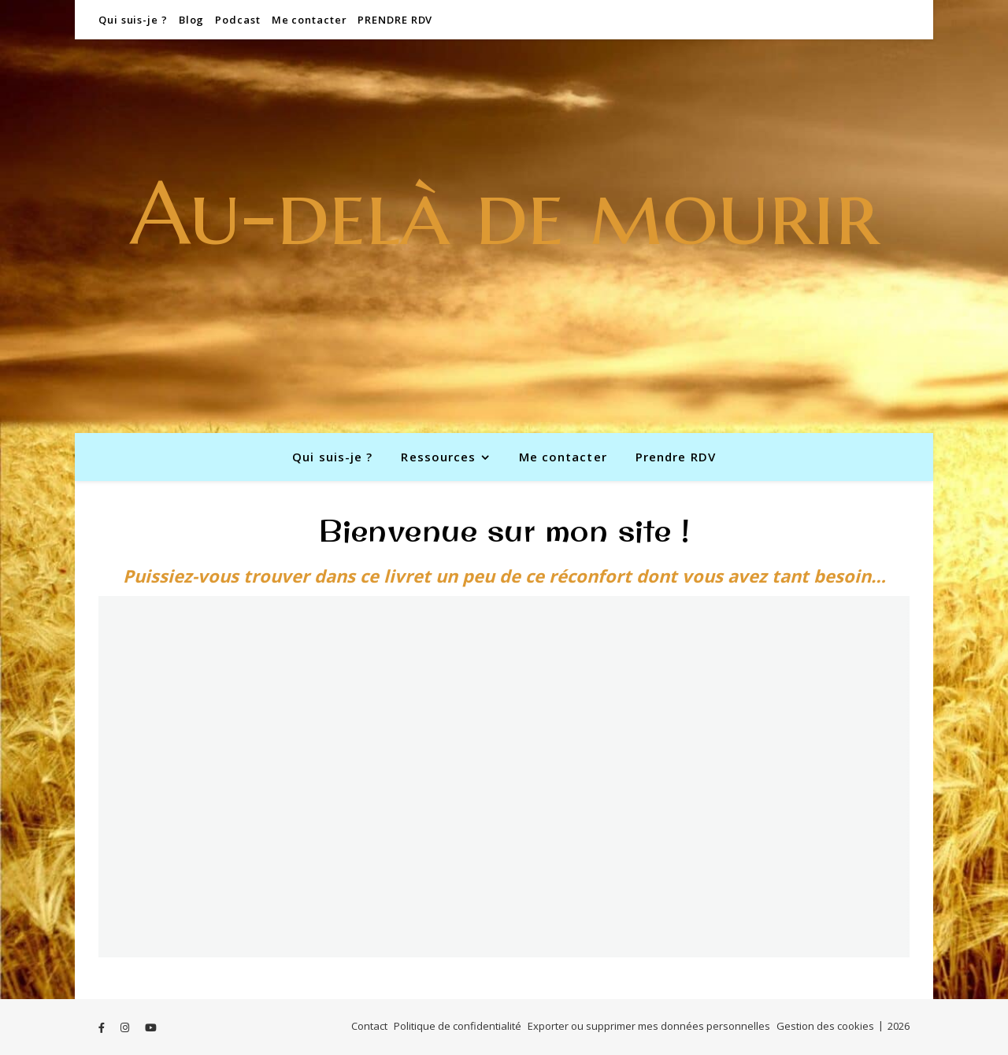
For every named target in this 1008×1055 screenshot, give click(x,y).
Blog (192, 20)
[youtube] (151, 1027)
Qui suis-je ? (133, 20)
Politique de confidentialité (457, 1026)
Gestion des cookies (825, 1026)
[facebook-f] (102, 1027)
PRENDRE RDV (395, 20)
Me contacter (309, 20)
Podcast (237, 20)
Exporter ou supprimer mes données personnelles (649, 1026)
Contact (369, 1026)
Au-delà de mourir (504, 213)
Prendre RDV (676, 457)
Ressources (438, 457)
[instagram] (126, 1027)
